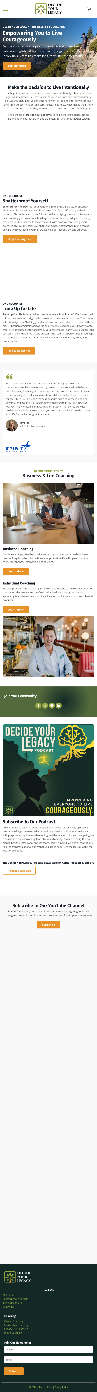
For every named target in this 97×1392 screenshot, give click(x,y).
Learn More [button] (16, 571)
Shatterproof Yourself (45, 915)
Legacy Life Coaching (16, 1329)
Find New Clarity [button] (19, 351)
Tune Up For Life (12, 1302)
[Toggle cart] (89, 8)
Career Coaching (13, 1321)
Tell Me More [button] (17, 65)
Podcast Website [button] (19, 870)
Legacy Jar (8, 1306)
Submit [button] (14, 1371)
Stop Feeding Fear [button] (20, 239)
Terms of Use (45, 1387)
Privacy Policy (61, 1387)
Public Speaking (13, 1332)
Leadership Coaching (16, 1325)
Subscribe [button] (48, 924)
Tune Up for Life (73, 915)
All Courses (9, 1295)
